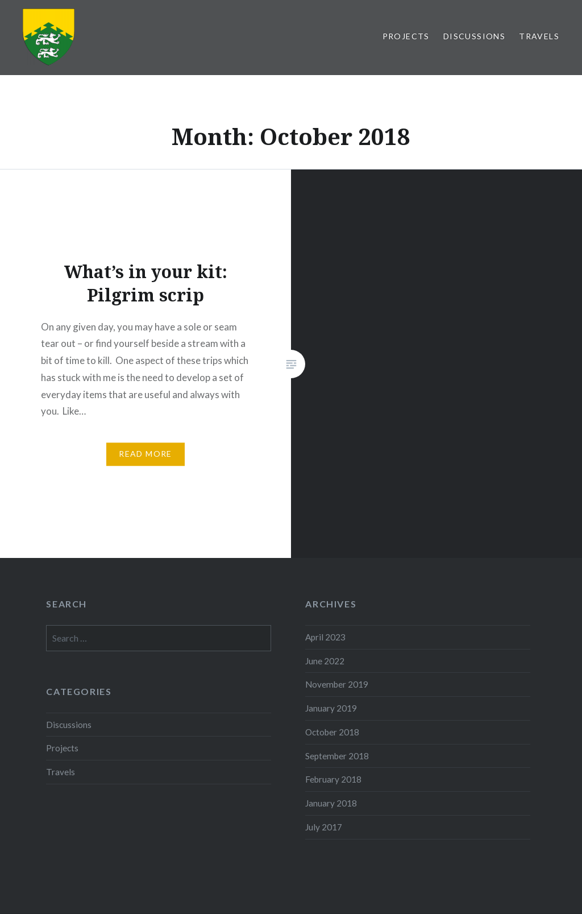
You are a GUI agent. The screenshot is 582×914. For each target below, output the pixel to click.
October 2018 (332, 732)
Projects (406, 36)
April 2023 (325, 637)
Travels (539, 36)
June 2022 (324, 661)
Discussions (474, 36)
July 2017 (323, 827)
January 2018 (331, 803)
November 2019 (336, 684)
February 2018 (333, 779)
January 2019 (331, 708)
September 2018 (337, 756)
